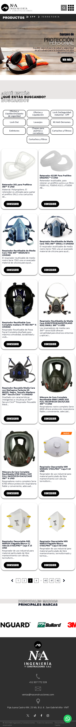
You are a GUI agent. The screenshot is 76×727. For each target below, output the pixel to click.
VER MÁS (67, 59)
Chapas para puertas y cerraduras (38, 131)
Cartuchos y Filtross (61, 131)
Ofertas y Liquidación (38, 113)
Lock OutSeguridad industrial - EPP (62, 113)
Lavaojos (38, 122)
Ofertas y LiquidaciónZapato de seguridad (14, 113)
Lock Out (14, 122)
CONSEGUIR (13, 204)
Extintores (14, 131)
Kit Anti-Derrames (61, 122)
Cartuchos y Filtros (38, 139)
